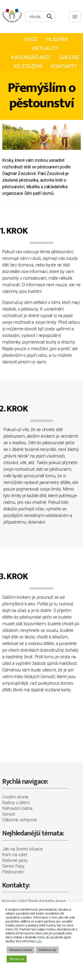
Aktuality (45, 48)
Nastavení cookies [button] (20, 950)
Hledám (56, 39)
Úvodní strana (15, 797)
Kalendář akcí (30, 57)
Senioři (8, 814)
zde (38, 941)
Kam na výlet (14, 854)
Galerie (69, 57)
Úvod (30, 39)
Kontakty (64, 66)
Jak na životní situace (22, 849)
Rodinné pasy (14, 860)
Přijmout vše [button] (16, 959)
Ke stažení (28, 66)
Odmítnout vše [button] (47, 950)
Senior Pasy (13, 866)
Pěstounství (13, 871)
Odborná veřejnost (19, 819)
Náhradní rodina (17, 808)
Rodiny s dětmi (16, 802)
